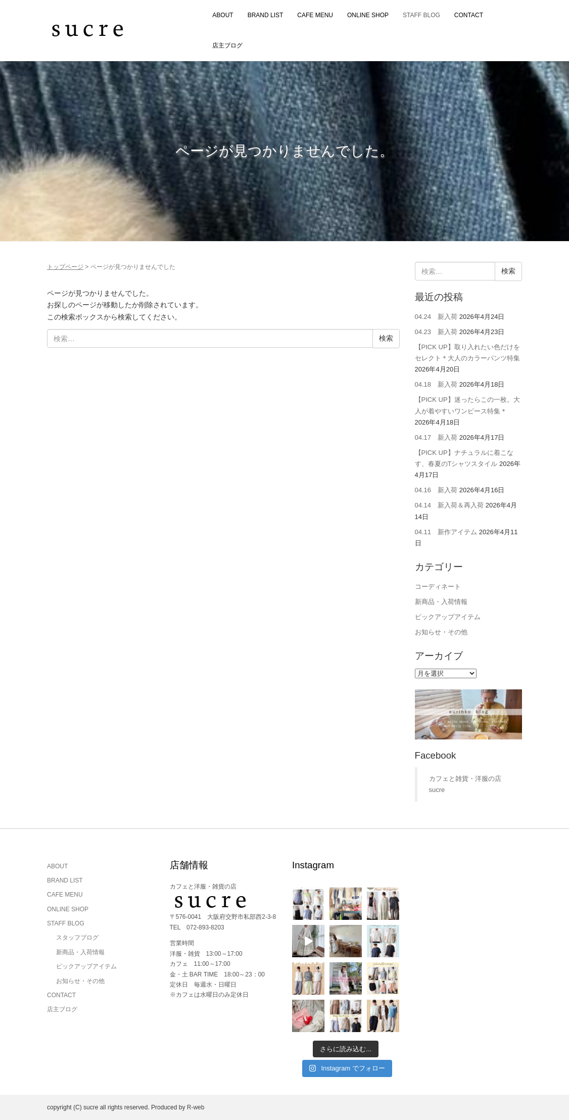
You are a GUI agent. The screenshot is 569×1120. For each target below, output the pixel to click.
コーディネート (438, 586)
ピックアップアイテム (448, 617)
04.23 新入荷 (436, 332)
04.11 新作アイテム (446, 532)
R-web (196, 1107)
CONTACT (468, 15)
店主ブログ (227, 45)
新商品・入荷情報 (441, 601)
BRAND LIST (265, 15)
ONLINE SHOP (368, 15)
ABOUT (222, 15)
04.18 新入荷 (436, 384)
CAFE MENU (315, 15)
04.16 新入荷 (436, 490)
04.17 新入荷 (436, 437)
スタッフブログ (77, 937)
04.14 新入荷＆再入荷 (449, 505)
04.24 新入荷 (436, 316)
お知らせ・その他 (441, 632)
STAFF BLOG (421, 15)
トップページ (65, 266)
